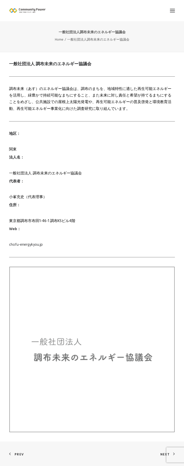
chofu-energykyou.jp (26, 245)
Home (59, 39)
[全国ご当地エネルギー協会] (92, 10)
